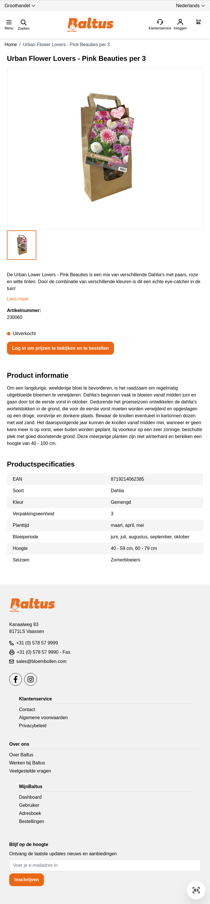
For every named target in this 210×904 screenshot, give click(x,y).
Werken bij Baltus (27, 762)
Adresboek (30, 813)
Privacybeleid (32, 725)
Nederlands (190, 5)
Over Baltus (21, 754)
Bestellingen (31, 821)
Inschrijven (26, 879)
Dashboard (30, 797)
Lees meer (18, 298)
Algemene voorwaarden (43, 717)
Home (11, 44)
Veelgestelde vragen (30, 770)
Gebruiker (29, 805)
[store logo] (90, 24)
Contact (27, 709)
